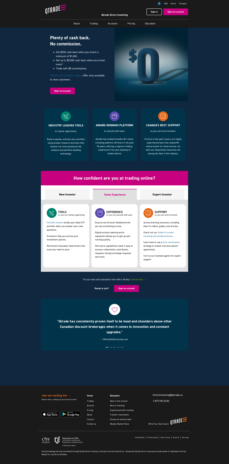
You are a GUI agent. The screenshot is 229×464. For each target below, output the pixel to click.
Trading (94, 23)
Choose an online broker (121, 419)
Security (176, 437)
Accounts (112, 23)
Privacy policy (152, 437)
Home (90, 395)
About (77, 23)
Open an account (176, 11)
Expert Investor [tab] (162, 194)
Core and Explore (171, 242)
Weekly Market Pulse (119, 424)
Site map (185, 437)
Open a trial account (118, 401)
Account (90, 405)
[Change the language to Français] (183, 3)
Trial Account (138, 279)
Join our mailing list (56, 395)
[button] (46, 323)
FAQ (166, 3)
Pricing (131, 23)
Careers (90, 419)
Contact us (91, 424)
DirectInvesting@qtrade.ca (168, 395)
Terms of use (165, 437)
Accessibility (140, 437)
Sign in (154, 11)
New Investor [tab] (67, 194)
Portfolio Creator (55, 222)
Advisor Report (69, 445)
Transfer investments (119, 414)
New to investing (117, 405)
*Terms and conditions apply (65, 75)
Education (150, 23)
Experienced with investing (121, 410)
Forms (173, 3)
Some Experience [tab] (115, 194)
